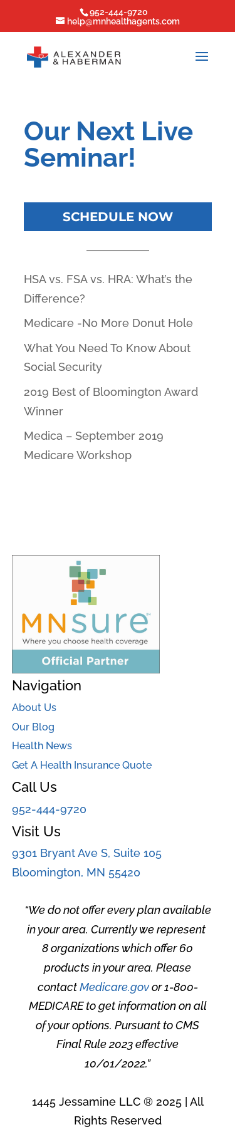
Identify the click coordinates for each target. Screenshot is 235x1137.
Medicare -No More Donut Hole (108, 323)
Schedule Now (118, 216)
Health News (42, 746)
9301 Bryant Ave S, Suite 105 (87, 852)
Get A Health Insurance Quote (82, 765)
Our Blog (33, 727)
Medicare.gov (114, 987)
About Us (34, 708)
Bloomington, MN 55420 (76, 872)
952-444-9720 (49, 809)
